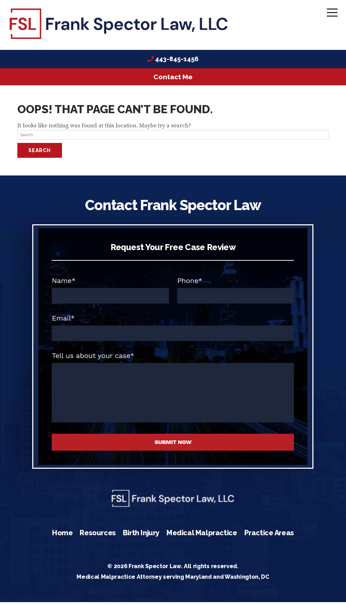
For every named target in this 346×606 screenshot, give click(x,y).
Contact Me (173, 80)
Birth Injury (141, 536)
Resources (97, 536)
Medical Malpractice (201, 536)
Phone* (189, 284)
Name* (63, 284)
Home (62, 536)
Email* (63, 322)
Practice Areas (269, 536)
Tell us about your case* (93, 359)
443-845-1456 (177, 63)
